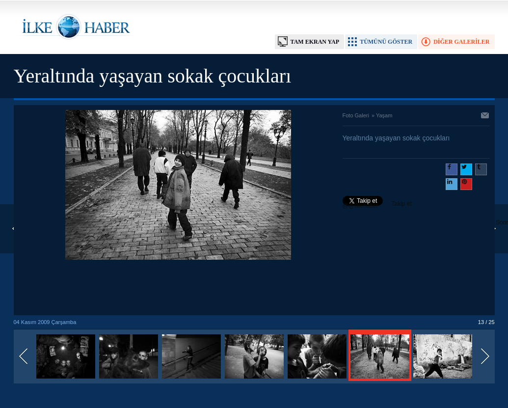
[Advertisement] (178, 288)
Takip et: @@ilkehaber (378, 204)
